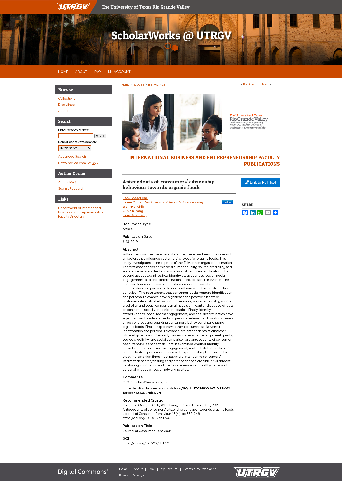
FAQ (151, 469)
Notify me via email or (78, 163)
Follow (227, 202)
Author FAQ (67, 182)
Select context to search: (77, 142)
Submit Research (71, 188)
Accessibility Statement (199, 469)
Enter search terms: (73, 130)
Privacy (123, 475)
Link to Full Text (260, 182)
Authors (64, 111)
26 (163, 85)
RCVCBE (138, 85)
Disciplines (66, 104)
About (138, 469)
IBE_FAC (153, 85)
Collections (66, 98)
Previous (248, 84)
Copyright (139, 475)
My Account (169, 469)
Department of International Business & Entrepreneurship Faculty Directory (80, 212)
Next (265, 84)
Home (126, 85)
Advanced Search (72, 156)
